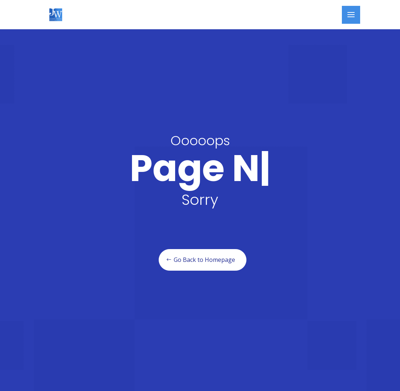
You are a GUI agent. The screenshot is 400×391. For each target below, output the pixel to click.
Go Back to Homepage (204, 260)
